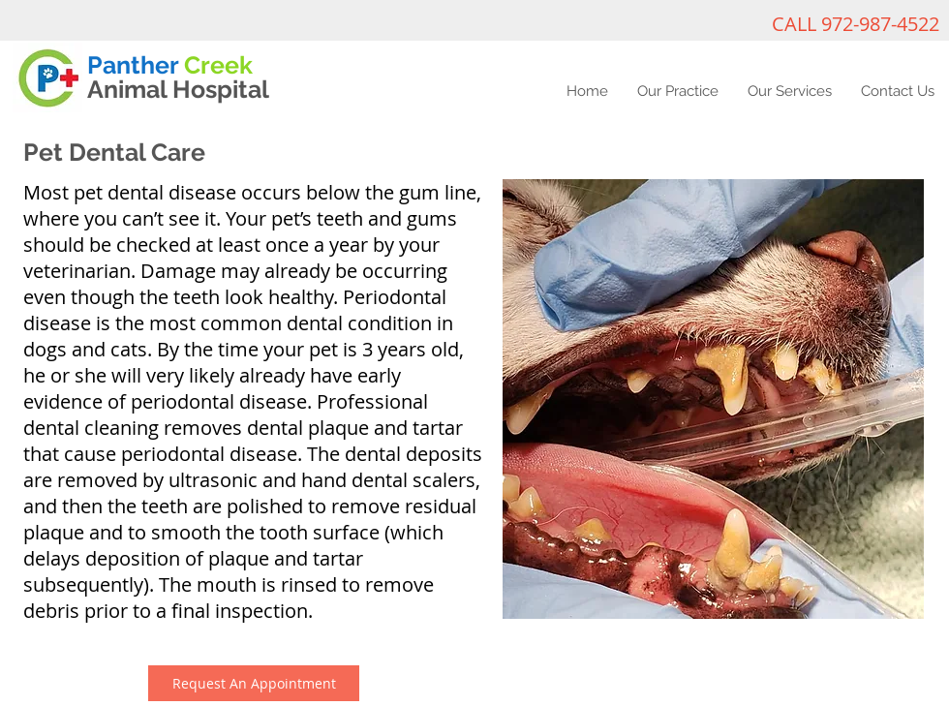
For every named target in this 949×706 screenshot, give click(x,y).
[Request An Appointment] (253, 683)
